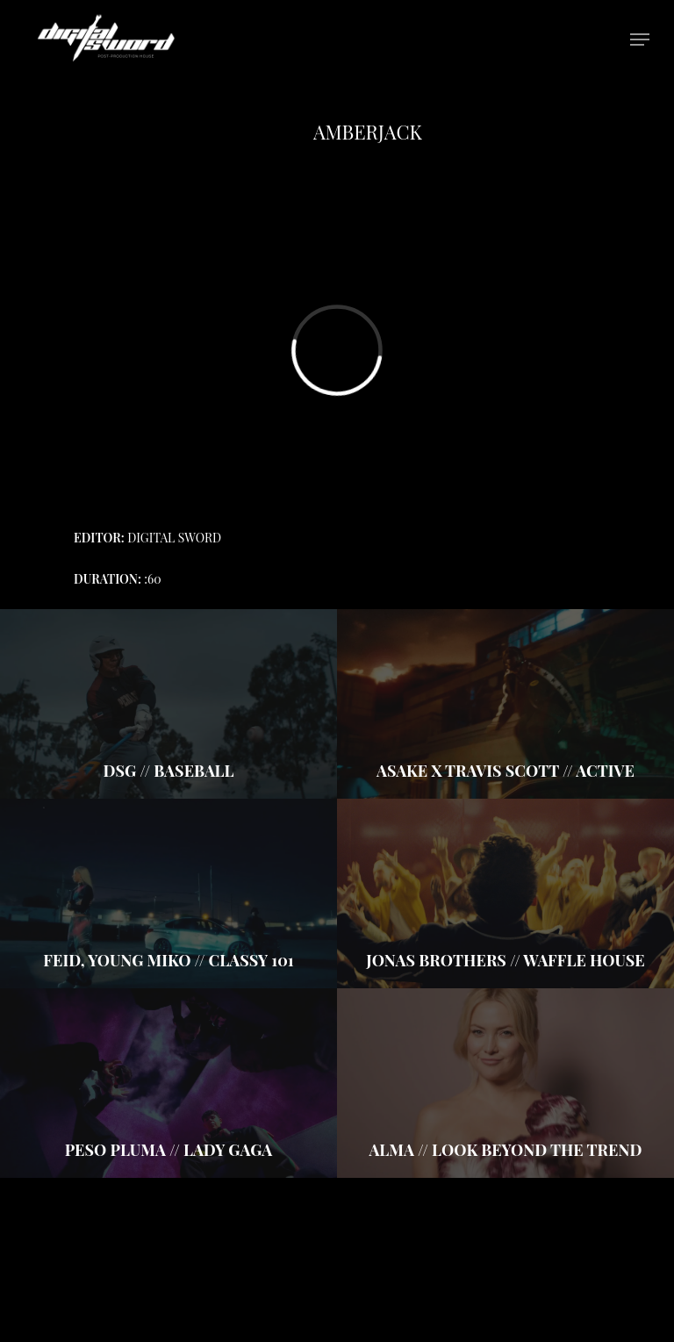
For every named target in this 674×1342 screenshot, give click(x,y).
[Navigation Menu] (639, 39)
